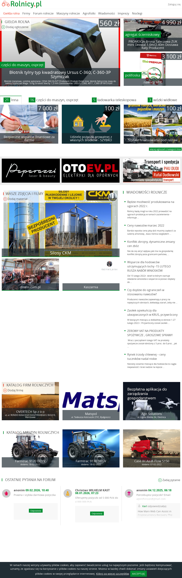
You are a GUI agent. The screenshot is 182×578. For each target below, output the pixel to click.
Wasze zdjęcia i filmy (24, 193)
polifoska (132, 75)
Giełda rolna (11, 13)
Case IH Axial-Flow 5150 (151, 461)
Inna (11, 99)
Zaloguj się (174, 4)
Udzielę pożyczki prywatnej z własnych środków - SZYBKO (91, 138)
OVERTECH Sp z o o (30, 411)
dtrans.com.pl (30, 287)
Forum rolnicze (43, 13)
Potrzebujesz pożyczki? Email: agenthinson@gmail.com (153, 497)
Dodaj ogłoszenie (15, 27)
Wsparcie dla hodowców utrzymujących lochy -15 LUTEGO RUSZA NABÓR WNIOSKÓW (149, 266)
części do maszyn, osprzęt (22, 64)
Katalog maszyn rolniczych (33, 432)
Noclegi (137, 13)
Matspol (91, 414)
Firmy (26, 13)
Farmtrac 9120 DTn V (30, 461)
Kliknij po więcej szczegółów (112, 573)
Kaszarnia (91, 287)
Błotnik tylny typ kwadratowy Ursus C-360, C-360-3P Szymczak (60, 74)
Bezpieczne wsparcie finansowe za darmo (29, 138)
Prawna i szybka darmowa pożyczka (35, 495)
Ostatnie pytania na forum (30, 479)
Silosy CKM (60, 253)
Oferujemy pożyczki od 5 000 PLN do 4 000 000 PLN (96, 499)
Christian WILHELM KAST (92, 491)
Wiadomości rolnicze (146, 192)
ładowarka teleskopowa (114, 99)
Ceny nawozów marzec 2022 (145, 225)
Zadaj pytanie (169, 480)
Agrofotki (89, 13)
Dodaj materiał (15, 199)
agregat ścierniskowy (142, 34)
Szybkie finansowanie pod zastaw (152, 140)
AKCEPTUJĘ (138, 573)
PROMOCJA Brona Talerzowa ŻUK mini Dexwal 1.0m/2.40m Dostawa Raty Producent (152, 44)
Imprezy (123, 13)
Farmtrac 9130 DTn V (91, 461)
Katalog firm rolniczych (30, 385)
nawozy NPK (153, 82)
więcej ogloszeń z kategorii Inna (165, 149)
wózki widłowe (162, 99)
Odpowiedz (35, 510)
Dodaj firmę (13, 390)
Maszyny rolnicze (68, 13)
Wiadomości (106, 13)
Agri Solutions (151, 414)
